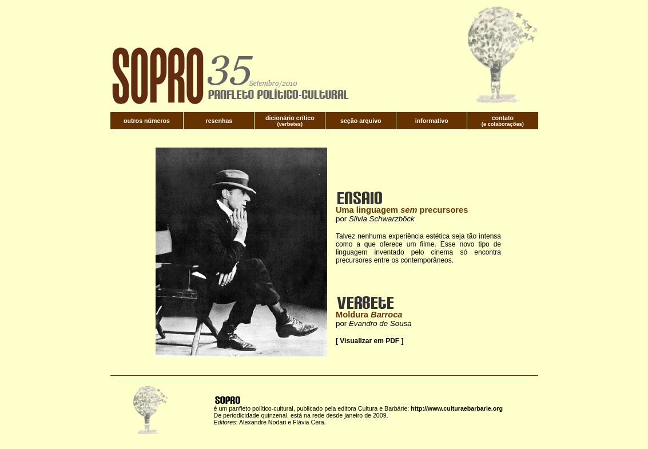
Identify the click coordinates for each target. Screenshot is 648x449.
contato (503, 117)
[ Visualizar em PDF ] (369, 341)
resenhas (219, 120)
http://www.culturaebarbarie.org (457, 408)
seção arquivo (360, 120)
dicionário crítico (290, 117)
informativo (431, 120)
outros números (147, 120)
